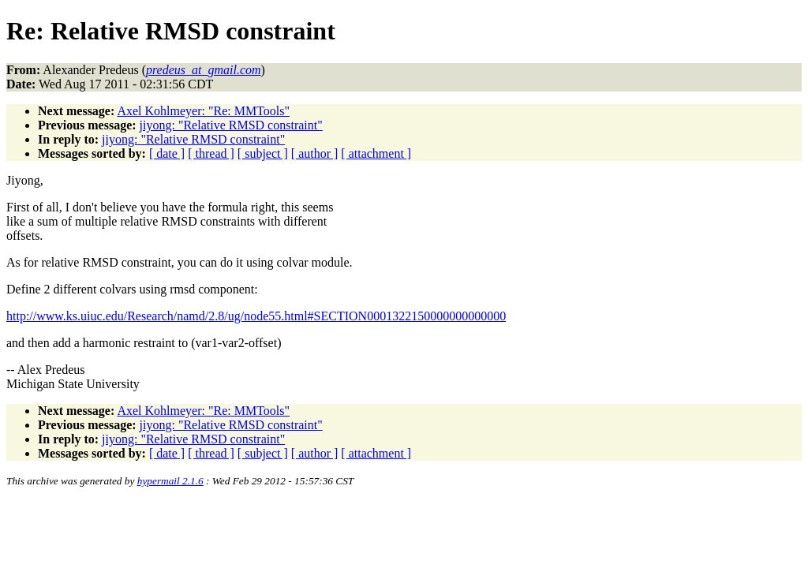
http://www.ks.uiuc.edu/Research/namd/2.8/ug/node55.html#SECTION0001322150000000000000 (256, 316)
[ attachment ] (376, 153)
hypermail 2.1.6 (170, 481)
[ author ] (315, 153)
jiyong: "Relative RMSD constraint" (231, 125)
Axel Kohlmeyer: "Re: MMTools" (203, 111)
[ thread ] (211, 153)
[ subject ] (263, 153)
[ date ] (167, 153)
